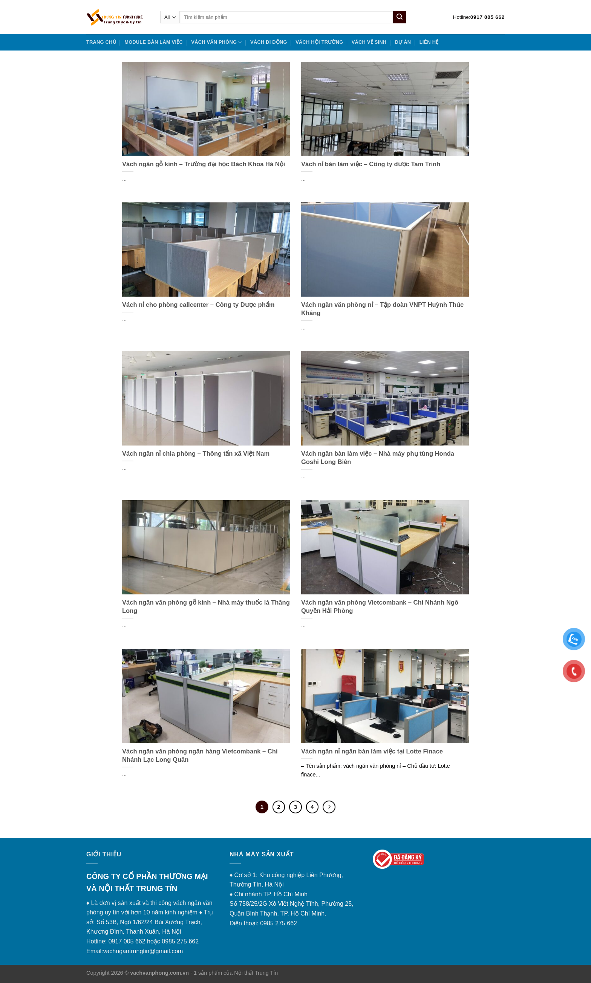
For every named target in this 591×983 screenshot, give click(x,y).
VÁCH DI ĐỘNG (268, 42)
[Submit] (399, 17)
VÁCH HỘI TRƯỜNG (319, 42)
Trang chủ (101, 42)
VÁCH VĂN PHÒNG (216, 42)
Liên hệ (429, 42)
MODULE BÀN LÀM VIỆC (153, 42)
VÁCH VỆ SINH (369, 42)
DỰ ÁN (403, 42)
